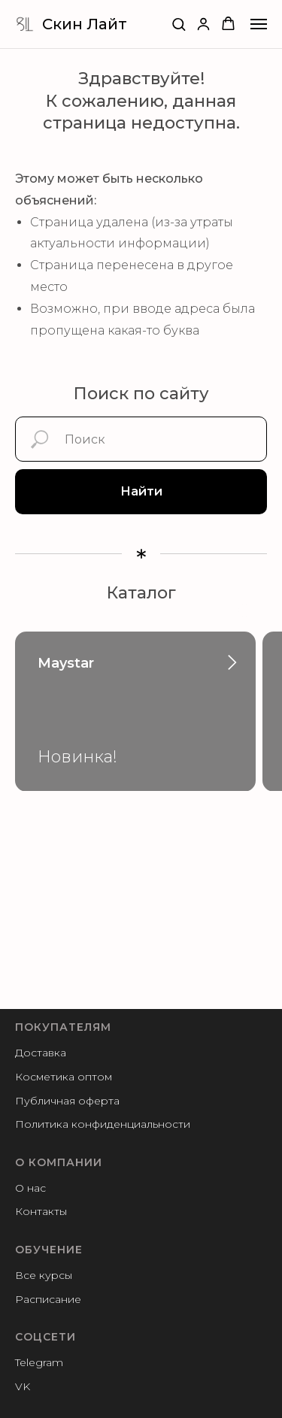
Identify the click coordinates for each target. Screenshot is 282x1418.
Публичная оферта (67, 1100)
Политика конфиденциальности (102, 1124)
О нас (30, 1188)
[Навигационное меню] (258, 24)
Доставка (40, 1052)
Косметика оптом (63, 1076)
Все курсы (43, 1275)
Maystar (66, 663)
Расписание (48, 1299)
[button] (178, 24)
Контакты (41, 1211)
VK (22, 1386)
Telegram (39, 1362)
